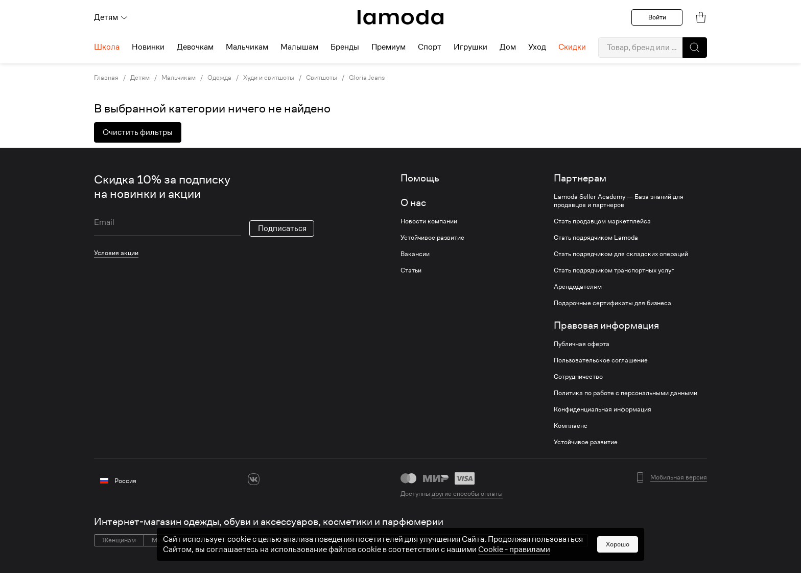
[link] (400, 17)
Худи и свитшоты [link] (268, 78)
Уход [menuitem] (537, 47)
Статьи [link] (410, 270)
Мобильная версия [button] (678, 477)
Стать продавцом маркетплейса (602, 221)
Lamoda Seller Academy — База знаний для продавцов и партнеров (619, 201)
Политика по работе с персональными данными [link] (625, 393)
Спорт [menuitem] (429, 47)
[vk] (253, 479)
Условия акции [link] (116, 252)
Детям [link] (140, 78)
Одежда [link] (219, 78)
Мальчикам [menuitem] (247, 47)
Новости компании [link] (428, 221)
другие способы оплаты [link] (467, 493)
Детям (111, 17)
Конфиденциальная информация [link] (602, 409)
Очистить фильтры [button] (138, 132)
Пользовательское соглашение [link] (601, 360)
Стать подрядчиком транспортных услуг (614, 270)
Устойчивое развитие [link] (432, 238)
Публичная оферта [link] (581, 344)
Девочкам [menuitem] (195, 47)
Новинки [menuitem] (148, 47)
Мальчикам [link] (178, 78)
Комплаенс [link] (570, 426)
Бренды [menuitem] (345, 47)
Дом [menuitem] (508, 47)
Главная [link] (106, 78)
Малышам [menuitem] (299, 47)
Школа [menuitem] (107, 47)
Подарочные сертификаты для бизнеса (612, 303)
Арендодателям (578, 287)
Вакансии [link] (415, 254)
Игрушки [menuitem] (470, 47)
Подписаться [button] (282, 228)
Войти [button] (657, 17)
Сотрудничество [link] (578, 377)
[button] (694, 47)
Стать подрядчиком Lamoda (596, 238)
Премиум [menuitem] (388, 47)
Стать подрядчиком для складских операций (621, 254)
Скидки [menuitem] (572, 47)
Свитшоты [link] (321, 78)
